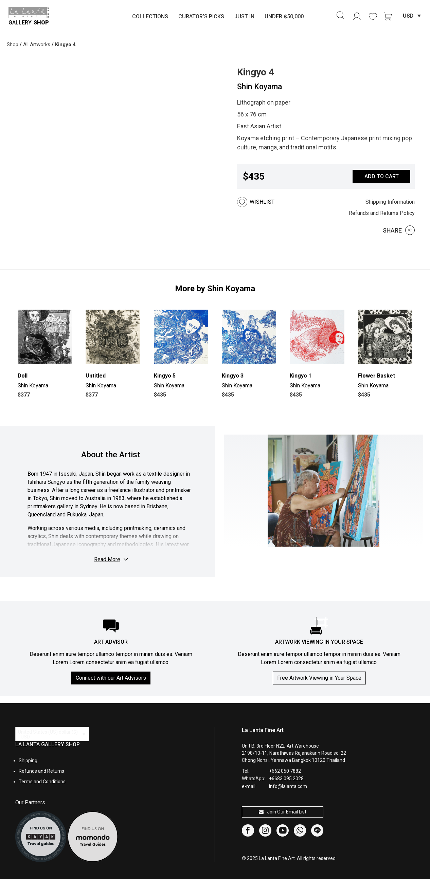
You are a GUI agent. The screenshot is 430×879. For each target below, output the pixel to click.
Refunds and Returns (41, 771)
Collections (150, 16)
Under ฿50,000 (284, 16)
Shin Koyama (259, 86)
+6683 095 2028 (286, 778)
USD (408, 16)
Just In (244, 16)
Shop (12, 44)
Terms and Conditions (42, 781)
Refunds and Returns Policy (382, 213)
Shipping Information (390, 202)
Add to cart (381, 176)
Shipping (28, 760)
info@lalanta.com (288, 786)
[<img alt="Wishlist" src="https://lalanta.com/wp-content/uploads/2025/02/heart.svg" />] (373, 17)
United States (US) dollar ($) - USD (48, 734)
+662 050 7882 (285, 771)
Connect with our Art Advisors (111, 678)
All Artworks (36, 44)
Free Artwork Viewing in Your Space (319, 678)
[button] (264, 202)
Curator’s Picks (201, 16)
